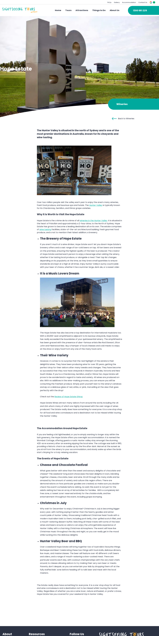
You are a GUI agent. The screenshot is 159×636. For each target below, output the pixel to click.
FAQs (109, 2)
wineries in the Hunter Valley (93, 220)
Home (58, 10)
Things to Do (99, 10)
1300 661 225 (140, 10)
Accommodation (129, 2)
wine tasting (45, 229)
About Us (114, 10)
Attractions (82, 10)
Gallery (117, 2)
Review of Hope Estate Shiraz (68, 396)
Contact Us (142, 2)
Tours (68, 10)
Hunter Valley (95, 205)
